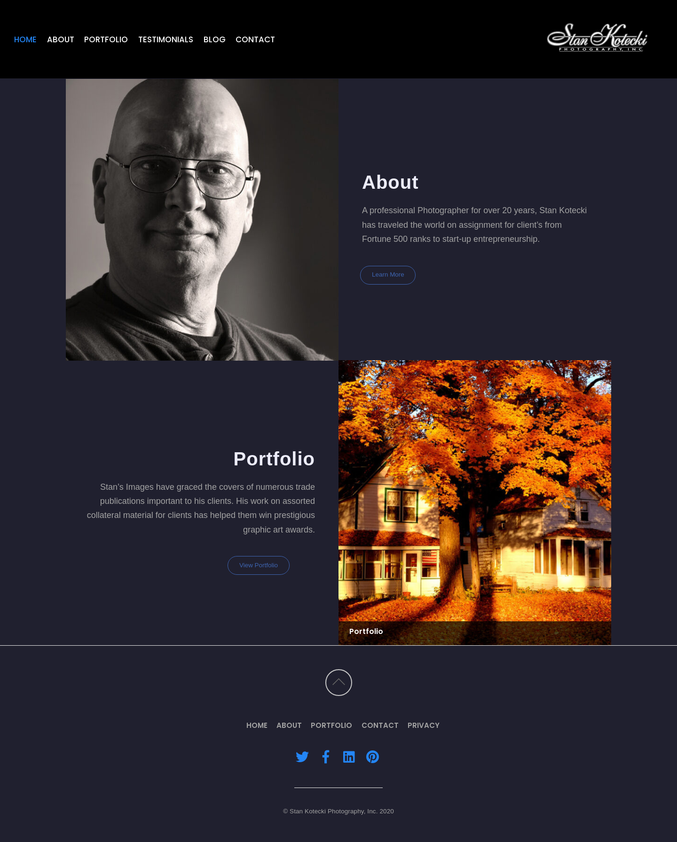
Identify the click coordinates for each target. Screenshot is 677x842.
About (60, 39)
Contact (255, 39)
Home (25, 39)
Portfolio (106, 39)
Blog (215, 39)
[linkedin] (348, 756)
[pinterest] (372, 756)
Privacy (424, 725)
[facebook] (325, 756)
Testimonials (165, 39)
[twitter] (302, 756)
